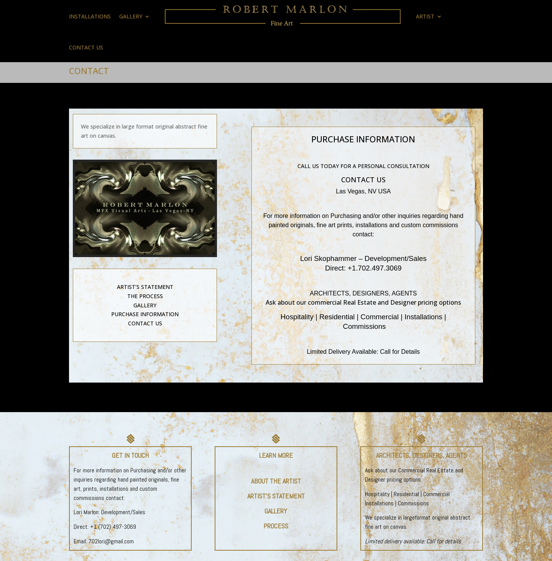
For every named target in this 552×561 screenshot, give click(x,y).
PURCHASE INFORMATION (145, 314)
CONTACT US (86, 47)
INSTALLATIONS (90, 16)
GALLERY (130, 16)
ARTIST (425, 16)
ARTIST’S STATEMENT (145, 286)
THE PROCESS (145, 296)
